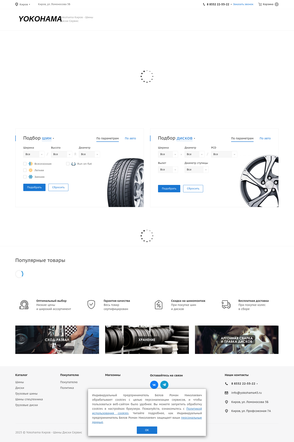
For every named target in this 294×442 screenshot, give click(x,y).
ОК (147, 430)
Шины (19, 382)
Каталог (21, 375)
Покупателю (69, 375)
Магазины (112, 375)
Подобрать (34, 187)
